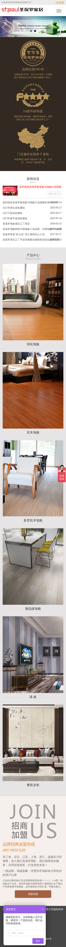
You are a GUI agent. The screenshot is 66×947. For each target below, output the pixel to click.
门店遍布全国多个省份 (33, 154)
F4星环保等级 (33, 111)
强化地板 (33, 344)
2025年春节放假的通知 (15, 218)
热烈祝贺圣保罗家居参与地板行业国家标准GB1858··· (31, 202)
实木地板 (33, 432)
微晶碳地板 (33, 608)
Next (60, 27)
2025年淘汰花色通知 (14, 207)
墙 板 (33, 697)
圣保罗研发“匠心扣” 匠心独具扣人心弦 (24, 234)
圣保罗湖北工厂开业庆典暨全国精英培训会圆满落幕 (31, 239)
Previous (5, 27)
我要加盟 (33, 894)
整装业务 (33, 785)
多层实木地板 (33, 520)
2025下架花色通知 (12, 213)
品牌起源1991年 (33, 69)
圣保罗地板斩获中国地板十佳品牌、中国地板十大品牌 (32, 229)
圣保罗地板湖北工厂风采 (16, 223)
